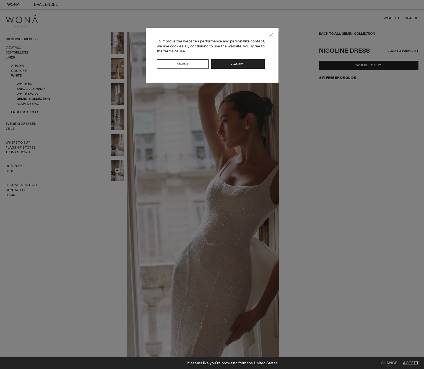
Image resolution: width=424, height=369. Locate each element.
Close (271, 34)
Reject (182, 64)
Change (389, 363)
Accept (410, 363)
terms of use (174, 51)
